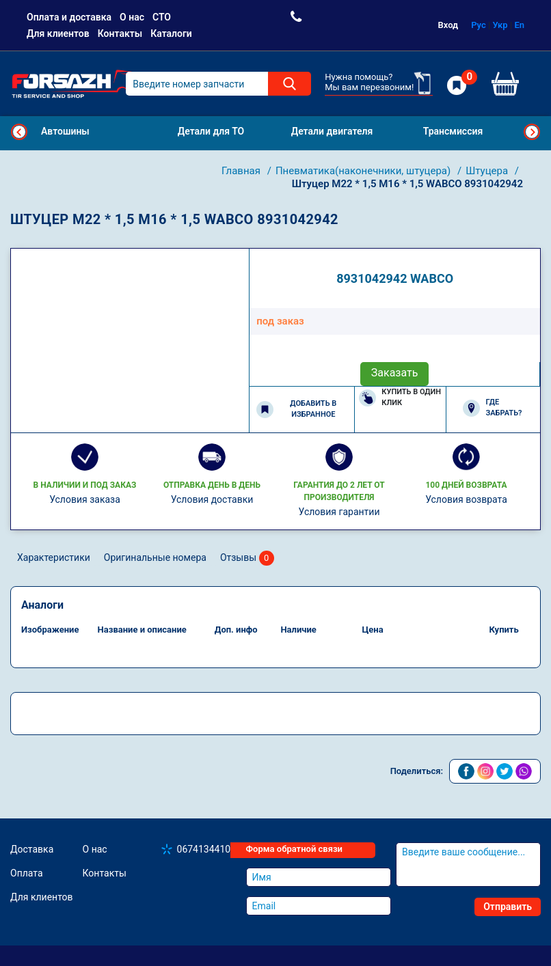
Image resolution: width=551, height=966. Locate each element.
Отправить (507, 906)
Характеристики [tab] (53, 557)
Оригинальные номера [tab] (155, 557)
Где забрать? (492, 408)
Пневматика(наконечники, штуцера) (364, 171)
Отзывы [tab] (247, 558)
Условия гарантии (339, 511)
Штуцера (488, 171)
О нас (132, 17)
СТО (161, 17)
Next (532, 132)
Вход (448, 25)
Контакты (120, 33)
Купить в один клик (400, 397)
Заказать (394, 372)
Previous (19, 132)
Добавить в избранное (296, 409)
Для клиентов (58, 33)
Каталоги (171, 33)
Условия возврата (466, 499)
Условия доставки (212, 499)
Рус (478, 25)
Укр (500, 25)
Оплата (26, 873)
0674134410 (204, 849)
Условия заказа (84, 499)
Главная (242, 171)
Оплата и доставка (69, 17)
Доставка (31, 849)
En (519, 25)
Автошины (65, 131)
